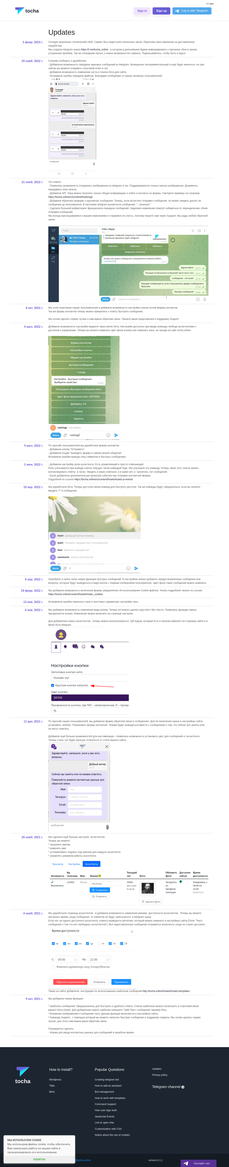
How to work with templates (110, 1098)
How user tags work (106, 1110)
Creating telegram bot (107, 1079)
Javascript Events (104, 1116)
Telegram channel (168, 1087)
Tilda (52, 1085)
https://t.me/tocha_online (94, 49)
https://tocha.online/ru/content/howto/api (70, 196)
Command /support (105, 1104)
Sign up (161, 10)
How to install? (60, 1069)
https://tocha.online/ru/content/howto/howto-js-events (103, 479)
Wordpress (55, 1079)
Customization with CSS (108, 1128)
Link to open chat (104, 1122)
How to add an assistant (108, 1085)
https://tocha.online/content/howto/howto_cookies (75, 594)
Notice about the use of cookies (112, 1134)
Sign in (142, 10)
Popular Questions (109, 1069)
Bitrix (52, 1091)
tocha (27, 10)
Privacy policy (159, 1074)
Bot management (104, 1091)
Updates (156, 1068)
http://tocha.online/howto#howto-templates (166, 991)
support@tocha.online (78, 1160)
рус (212, 3)
